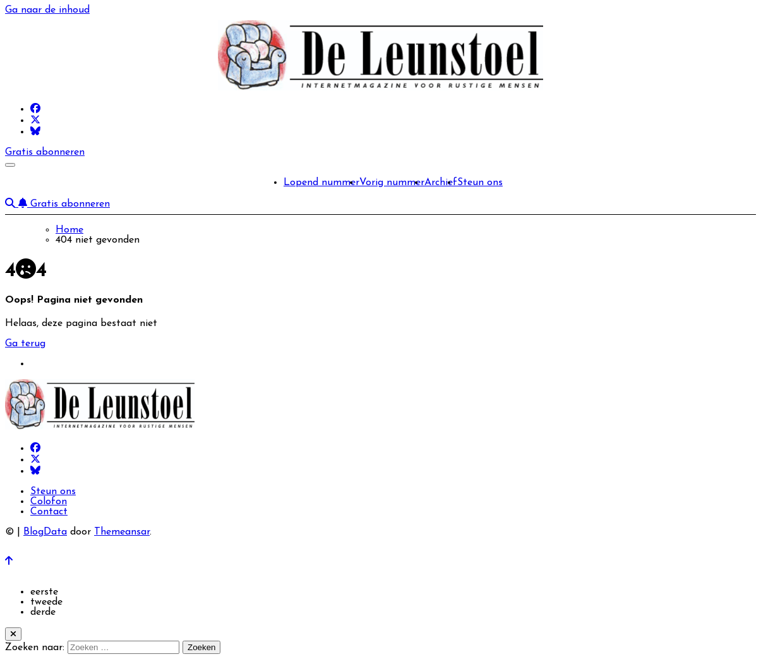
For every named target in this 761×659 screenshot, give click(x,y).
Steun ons (480, 183)
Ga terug (25, 344)
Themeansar (122, 532)
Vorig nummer (391, 183)
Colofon (48, 502)
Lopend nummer (321, 183)
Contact (49, 512)
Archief (440, 183)
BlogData (45, 532)
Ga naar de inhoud (47, 10)
